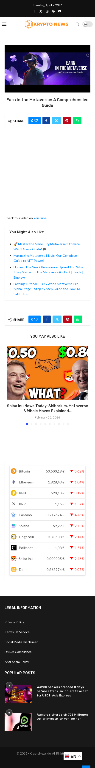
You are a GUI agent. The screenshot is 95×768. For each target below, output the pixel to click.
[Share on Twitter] (56, 120)
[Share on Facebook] (46, 120)
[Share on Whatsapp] (77, 120)
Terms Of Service (17, 632)
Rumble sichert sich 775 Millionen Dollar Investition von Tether (62, 716)
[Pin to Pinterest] (67, 120)
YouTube (40, 218)
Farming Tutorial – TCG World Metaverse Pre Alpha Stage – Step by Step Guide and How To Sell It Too (47, 289)
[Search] (77, 24)
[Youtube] (59, 11)
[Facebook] (35, 11)
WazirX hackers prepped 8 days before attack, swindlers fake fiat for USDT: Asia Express (62, 691)
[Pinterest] (53, 11)
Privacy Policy (14, 622)
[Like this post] (36, 120)
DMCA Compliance (18, 652)
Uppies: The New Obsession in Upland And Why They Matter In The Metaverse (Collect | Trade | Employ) (48, 272)
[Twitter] (40, 11)
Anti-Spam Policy (17, 662)
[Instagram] (47, 11)
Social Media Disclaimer (21, 642)
